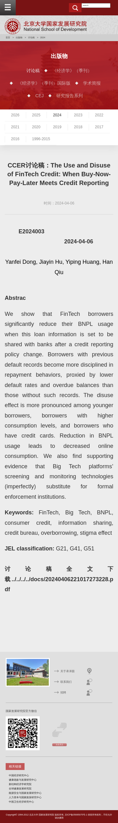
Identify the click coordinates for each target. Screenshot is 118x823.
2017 (99, 127)
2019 (57, 127)
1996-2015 (41, 139)
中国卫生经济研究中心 (21, 801)
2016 (15, 139)
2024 (57, 115)
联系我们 (66, 681)
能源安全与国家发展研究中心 (25, 792)
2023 (78, 115)
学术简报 (92, 83)
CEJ (39, 95)
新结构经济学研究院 (20, 784)
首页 (8, 37)
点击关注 (59, 745)
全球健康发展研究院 (20, 788)
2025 (36, 115)
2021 (15, 127)
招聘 (63, 692)
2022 (99, 115)
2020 (36, 127)
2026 (15, 115)
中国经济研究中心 (19, 775)
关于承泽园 (67, 671)
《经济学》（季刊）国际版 (44, 83)
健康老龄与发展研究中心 (23, 779)
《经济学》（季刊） (72, 70)
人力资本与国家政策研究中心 (25, 797)
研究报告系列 (69, 95)
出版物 (19, 37)
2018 (78, 127)
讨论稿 (31, 37)
